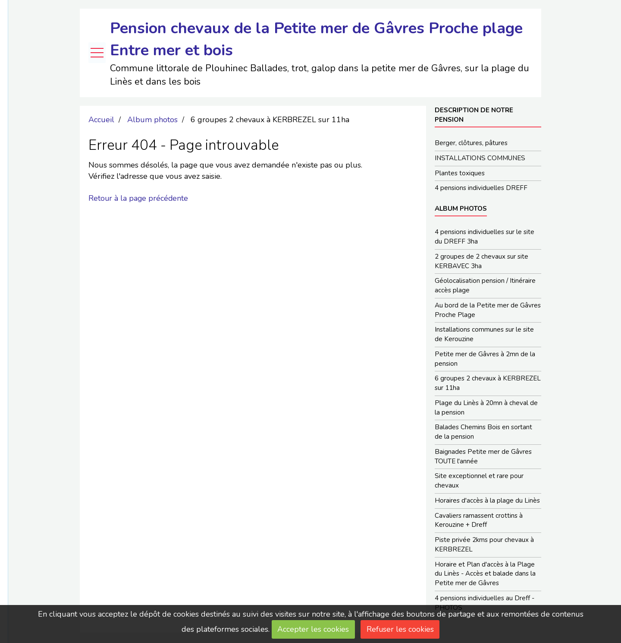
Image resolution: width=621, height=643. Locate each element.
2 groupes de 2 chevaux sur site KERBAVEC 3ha (481, 262)
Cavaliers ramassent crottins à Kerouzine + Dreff (479, 521)
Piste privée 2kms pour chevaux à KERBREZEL (484, 546)
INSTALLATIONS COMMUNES (480, 158)
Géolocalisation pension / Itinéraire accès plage (485, 286)
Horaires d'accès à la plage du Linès (487, 501)
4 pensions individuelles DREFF (481, 188)
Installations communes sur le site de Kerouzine (484, 335)
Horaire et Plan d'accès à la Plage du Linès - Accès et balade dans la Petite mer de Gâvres (485, 575)
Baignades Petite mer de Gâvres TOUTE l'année (483, 457)
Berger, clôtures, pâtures (471, 143)
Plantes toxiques (460, 173)
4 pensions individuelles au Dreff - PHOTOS (484, 604)
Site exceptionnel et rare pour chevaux (479, 482)
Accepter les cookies (313, 629)
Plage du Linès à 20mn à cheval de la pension (486, 408)
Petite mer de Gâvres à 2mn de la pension (485, 359)
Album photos (152, 119)
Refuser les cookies (400, 629)
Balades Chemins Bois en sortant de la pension (483, 433)
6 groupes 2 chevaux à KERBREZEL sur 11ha (488, 384)
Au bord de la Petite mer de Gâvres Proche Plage (488, 310)
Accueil (101, 119)
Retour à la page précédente (138, 198)
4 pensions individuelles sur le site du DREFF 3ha (484, 237)
